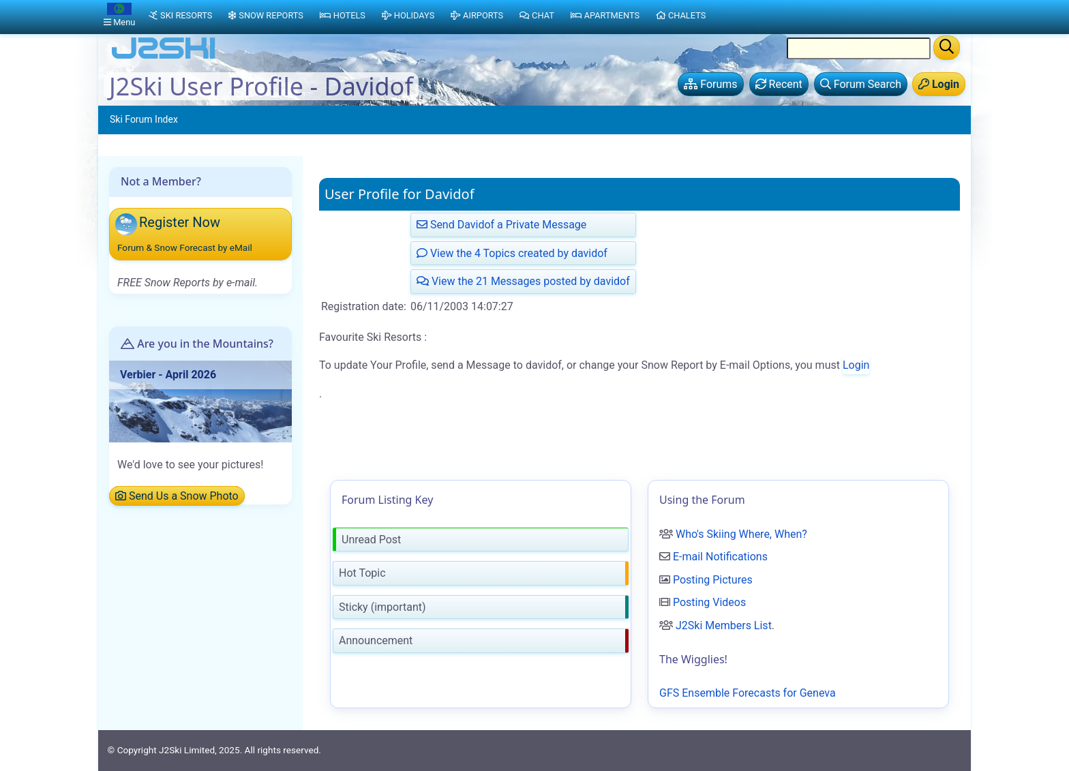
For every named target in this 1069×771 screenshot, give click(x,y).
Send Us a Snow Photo (177, 495)
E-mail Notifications (720, 556)
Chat (537, 15)
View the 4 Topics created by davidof (512, 253)
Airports (477, 15)
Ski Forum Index (144, 119)
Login (856, 365)
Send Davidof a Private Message (501, 224)
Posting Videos (709, 602)
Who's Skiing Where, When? (741, 534)
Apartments (605, 15)
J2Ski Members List (724, 625)
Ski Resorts (180, 15)
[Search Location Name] (859, 48)
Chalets (681, 15)
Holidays (408, 15)
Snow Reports (265, 15)
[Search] (946, 47)
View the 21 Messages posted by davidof (523, 281)
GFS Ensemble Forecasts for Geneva (747, 692)
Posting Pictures (713, 579)
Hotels (342, 15)
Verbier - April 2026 (168, 374)
